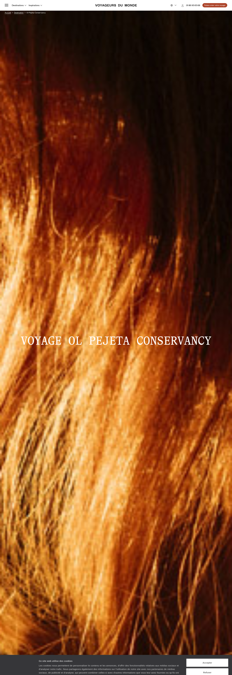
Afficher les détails (163, 669)
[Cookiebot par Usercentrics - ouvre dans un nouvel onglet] (19, 669)
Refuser (207, 655)
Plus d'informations (105, 659)
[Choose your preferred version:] (173, 5)
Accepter (207, 646)
